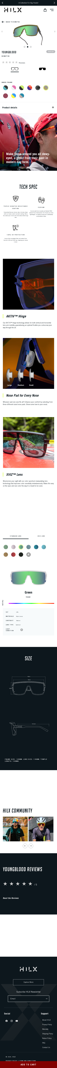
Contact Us (46, 1047)
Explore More (28, 982)
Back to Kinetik (12, 22)
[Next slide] (31, 878)
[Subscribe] (46, 999)
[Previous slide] (25, 878)
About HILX (46, 1020)
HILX (14, 1056)
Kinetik (6, 56)
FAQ (43, 1043)
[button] (44, 10)
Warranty (45, 1029)
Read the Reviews (11, 931)
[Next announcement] (54, 2)
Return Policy (46, 1038)
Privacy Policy (47, 1024)
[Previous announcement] (2, 2)
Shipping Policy (47, 1034)
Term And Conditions (27, 1060)
